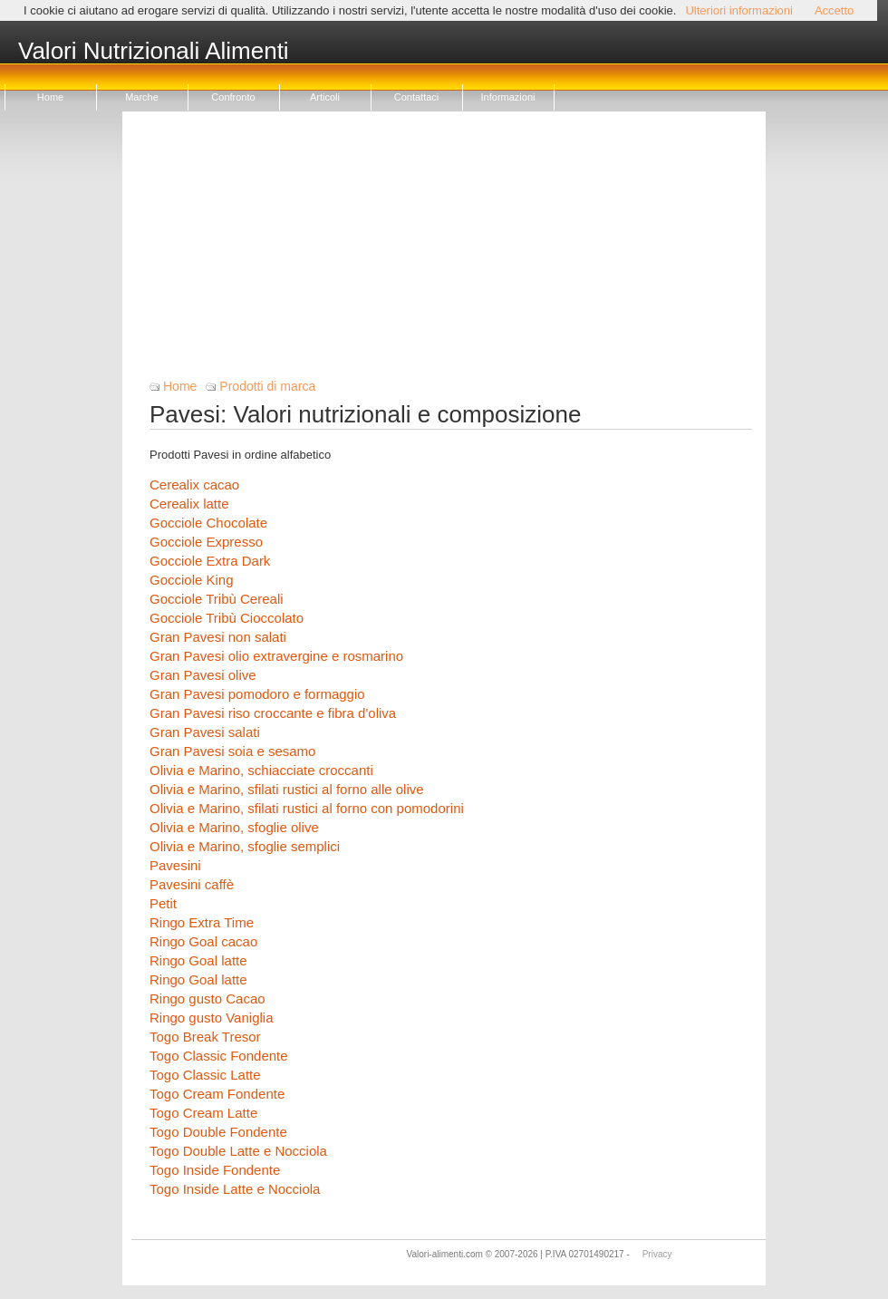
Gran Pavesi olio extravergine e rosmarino (276, 656)
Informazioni (508, 97)
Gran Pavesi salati (205, 732)
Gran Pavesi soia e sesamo (232, 751)
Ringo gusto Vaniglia (211, 1017)
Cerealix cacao (194, 484)
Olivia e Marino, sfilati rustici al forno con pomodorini (307, 808)
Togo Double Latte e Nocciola (238, 1150)
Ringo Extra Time (202, 922)
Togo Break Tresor (205, 1036)
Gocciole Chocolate (208, 522)
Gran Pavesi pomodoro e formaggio (257, 694)
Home (50, 97)
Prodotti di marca (267, 386)
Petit (163, 903)
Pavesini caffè (192, 884)
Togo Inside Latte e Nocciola (235, 1189)
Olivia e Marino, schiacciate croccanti (261, 770)
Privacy (657, 1254)
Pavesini (175, 865)
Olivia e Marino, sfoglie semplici (245, 846)
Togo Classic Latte (205, 1074)
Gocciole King (192, 579)
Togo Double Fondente (218, 1131)
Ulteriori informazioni (738, 10)
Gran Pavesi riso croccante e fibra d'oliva (273, 713)
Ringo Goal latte (198, 960)
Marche (142, 97)
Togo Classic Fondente (219, 1055)
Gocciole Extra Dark (210, 560)
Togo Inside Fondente (215, 1170)
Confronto (233, 97)
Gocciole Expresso (206, 541)
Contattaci (416, 97)
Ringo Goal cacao (203, 941)
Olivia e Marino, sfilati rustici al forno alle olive (287, 789)
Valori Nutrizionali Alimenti (153, 51)
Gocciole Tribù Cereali (217, 598)
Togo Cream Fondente (217, 1093)
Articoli (325, 97)
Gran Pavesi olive (203, 675)
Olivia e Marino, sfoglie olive (234, 827)
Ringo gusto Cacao (207, 998)
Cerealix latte (189, 503)
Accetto (834, 10)
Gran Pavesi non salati (218, 637)
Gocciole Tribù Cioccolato (227, 617)
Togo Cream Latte (203, 1112)
